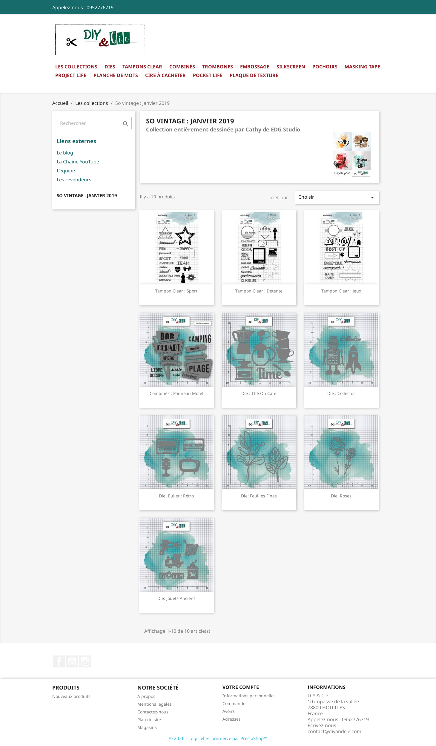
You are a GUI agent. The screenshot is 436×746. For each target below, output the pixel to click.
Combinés (182, 66)
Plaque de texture (254, 75)
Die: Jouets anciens (176, 598)
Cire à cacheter (165, 75)
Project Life (70, 75)
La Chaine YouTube (78, 161)
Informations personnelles (249, 695)
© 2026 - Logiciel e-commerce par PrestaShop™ (218, 738)
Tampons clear (142, 66)
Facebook (59, 661)
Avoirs (228, 711)
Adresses (231, 719)
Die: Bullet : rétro (176, 496)
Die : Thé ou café (258, 393)
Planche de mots (115, 75)
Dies (110, 66)
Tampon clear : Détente (259, 291)
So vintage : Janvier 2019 (87, 195)
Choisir (337, 197)
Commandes (235, 703)
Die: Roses (341, 496)
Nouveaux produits (71, 696)
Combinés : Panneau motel (176, 393)
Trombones (217, 66)
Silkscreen (291, 66)
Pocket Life (207, 75)
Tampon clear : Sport (176, 291)
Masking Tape (362, 66)
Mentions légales (154, 704)
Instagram (85, 661)
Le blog (65, 152)
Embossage (254, 66)
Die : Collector (341, 393)
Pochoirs (324, 66)
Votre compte (240, 687)
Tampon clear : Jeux (341, 291)
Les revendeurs (74, 179)
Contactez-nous (152, 712)
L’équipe (66, 170)
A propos (146, 696)
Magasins (147, 727)
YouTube (72, 661)
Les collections (76, 66)
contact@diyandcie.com (334, 731)
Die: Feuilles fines (259, 496)
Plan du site (149, 719)
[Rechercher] (94, 123)
